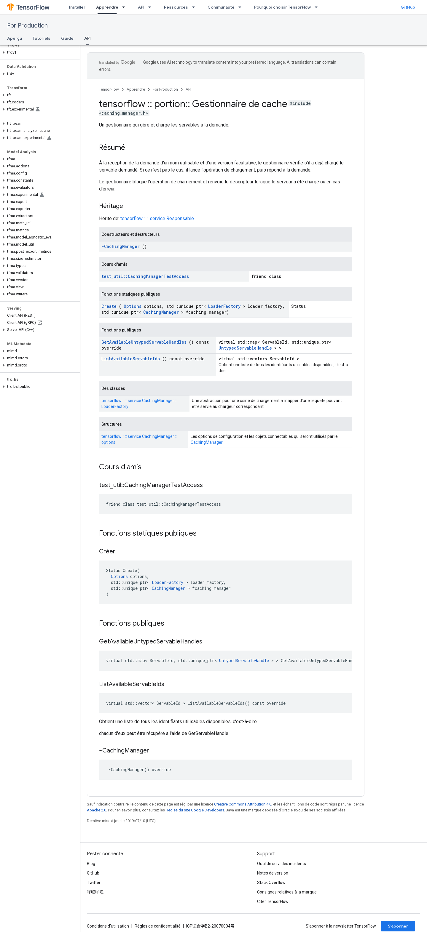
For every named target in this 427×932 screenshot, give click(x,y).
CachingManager (161, 312)
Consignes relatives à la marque (287, 892)
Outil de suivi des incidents (281, 863)
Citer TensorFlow (273, 901)
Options (132, 306)
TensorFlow (109, 89)
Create (109, 306)
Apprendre (136, 89)
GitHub (408, 7)
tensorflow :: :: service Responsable (157, 218)
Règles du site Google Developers (195, 810)
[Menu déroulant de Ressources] (195, 7)
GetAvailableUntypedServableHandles (144, 342)
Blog (91, 863)
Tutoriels (41, 38)
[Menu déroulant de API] (151, 7)
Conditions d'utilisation (108, 926)
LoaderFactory (224, 306)
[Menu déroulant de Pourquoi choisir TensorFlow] (318, 7)
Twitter (94, 882)
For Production (27, 25)
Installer (77, 7)
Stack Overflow (271, 882)
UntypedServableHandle (245, 348)
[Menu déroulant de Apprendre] (125, 7)
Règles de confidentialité (158, 926)
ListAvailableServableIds (130, 358)
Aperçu (14, 38)
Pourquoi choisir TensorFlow (282, 7)
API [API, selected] (87, 38)
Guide (67, 38)
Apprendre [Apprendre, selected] (107, 7)
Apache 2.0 (96, 810)
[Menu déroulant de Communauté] (242, 7)
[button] (38, 52)
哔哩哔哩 (95, 892)
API (141, 7)
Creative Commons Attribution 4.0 (242, 804)
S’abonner (398, 926)
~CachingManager (120, 246)
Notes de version (272, 873)
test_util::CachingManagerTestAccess (145, 276)
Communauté (221, 7)
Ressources (176, 7)
